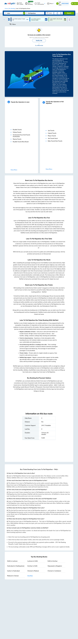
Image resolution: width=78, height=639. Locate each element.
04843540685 (65, 3)
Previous (3, 19)
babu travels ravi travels (55, 141)
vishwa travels (17, 132)
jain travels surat (53, 138)
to (12, 561)
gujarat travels (52, 133)
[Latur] (14, 13)
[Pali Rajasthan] (34, 13)
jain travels (51, 130)
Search (69, 13)
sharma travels (17, 139)
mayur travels (52, 136)
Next (71, 19)
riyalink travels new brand (21, 142)
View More (30, 575)
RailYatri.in (57, 494)
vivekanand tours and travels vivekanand (21, 135)
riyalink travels (17, 129)
